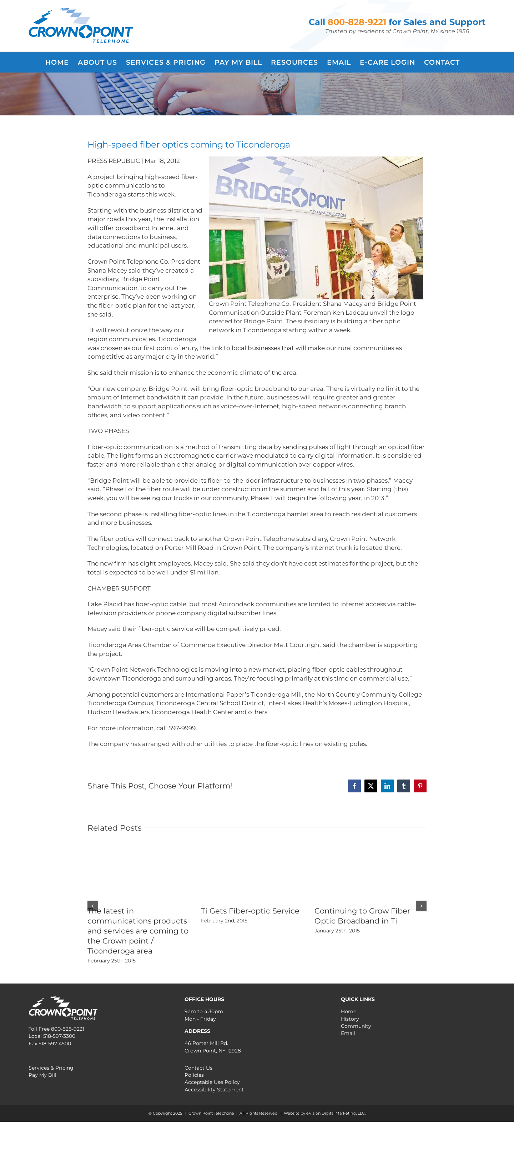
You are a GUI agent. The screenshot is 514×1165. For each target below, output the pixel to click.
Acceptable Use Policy (212, 1082)
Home (348, 1011)
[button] (92, 906)
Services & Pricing (51, 1068)
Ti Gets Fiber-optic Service (250, 910)
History (350, 1019)
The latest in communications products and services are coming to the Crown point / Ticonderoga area (137, 930)
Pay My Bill (42, 1075)
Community (356, 1026)
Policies (194, 1075)
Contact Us (198, 1068)
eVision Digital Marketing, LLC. (336, 1113)
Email (348, 1033)
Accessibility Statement (214, 1089)
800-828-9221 (357, 22)
